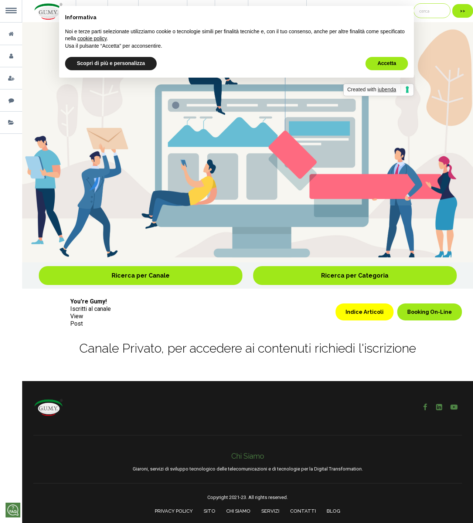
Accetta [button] (386, 63)
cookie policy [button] (91, 38)
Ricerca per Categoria (354, 275)
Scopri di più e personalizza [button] (111, 63)
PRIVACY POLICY (174, 511)
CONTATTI (303, 511)
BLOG (333, 511)
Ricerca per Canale (141, 275)
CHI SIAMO (238, 511)
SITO (209, 511)
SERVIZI (270, 511)
